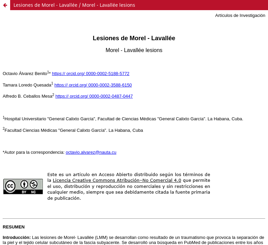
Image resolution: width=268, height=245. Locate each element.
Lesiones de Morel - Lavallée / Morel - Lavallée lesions (74, 5)
